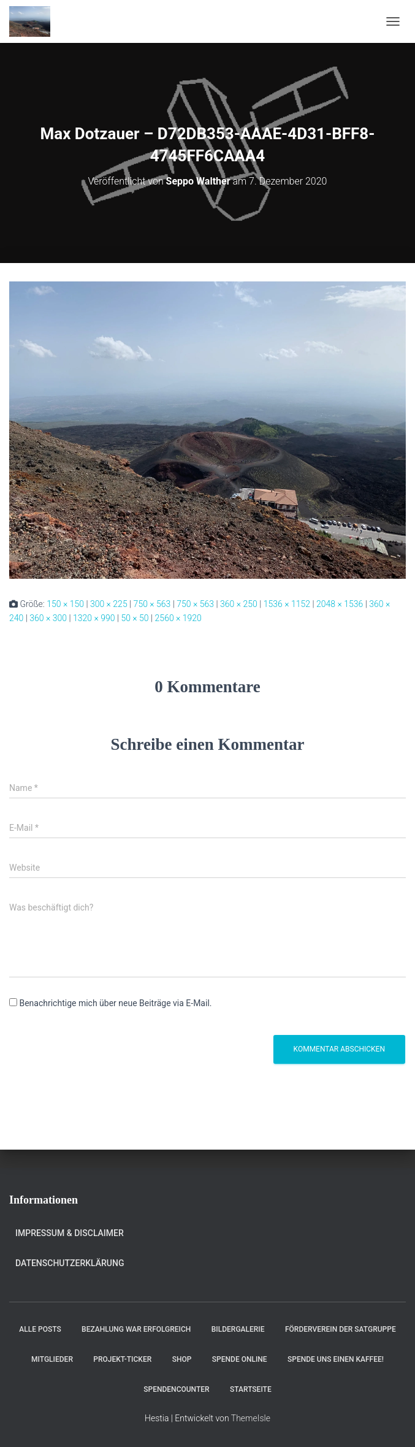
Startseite (251, 1389)
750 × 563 (152, 604)
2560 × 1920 (178, 618)
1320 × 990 (94, 618)
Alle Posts (40, 1329)
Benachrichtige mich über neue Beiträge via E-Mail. (115, 1003)
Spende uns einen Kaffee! (335, 1359)
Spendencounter (176, 1389)
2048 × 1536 (339, 604)
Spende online (239, 1359)
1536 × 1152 (287, 604)
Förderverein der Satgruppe (340, 1329)
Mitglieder (52, 1359)
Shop (182, 1359)
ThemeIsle (250, 1418)
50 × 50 (134, 618)
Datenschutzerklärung (69, 1263)
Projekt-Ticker (122, 1359)
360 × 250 (238, 604)
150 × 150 (65, 604)
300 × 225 (109, 604)
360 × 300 (48, 618)
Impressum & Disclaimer (69, 1233)
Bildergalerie (238, 1329)
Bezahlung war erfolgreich (136, 1329)
